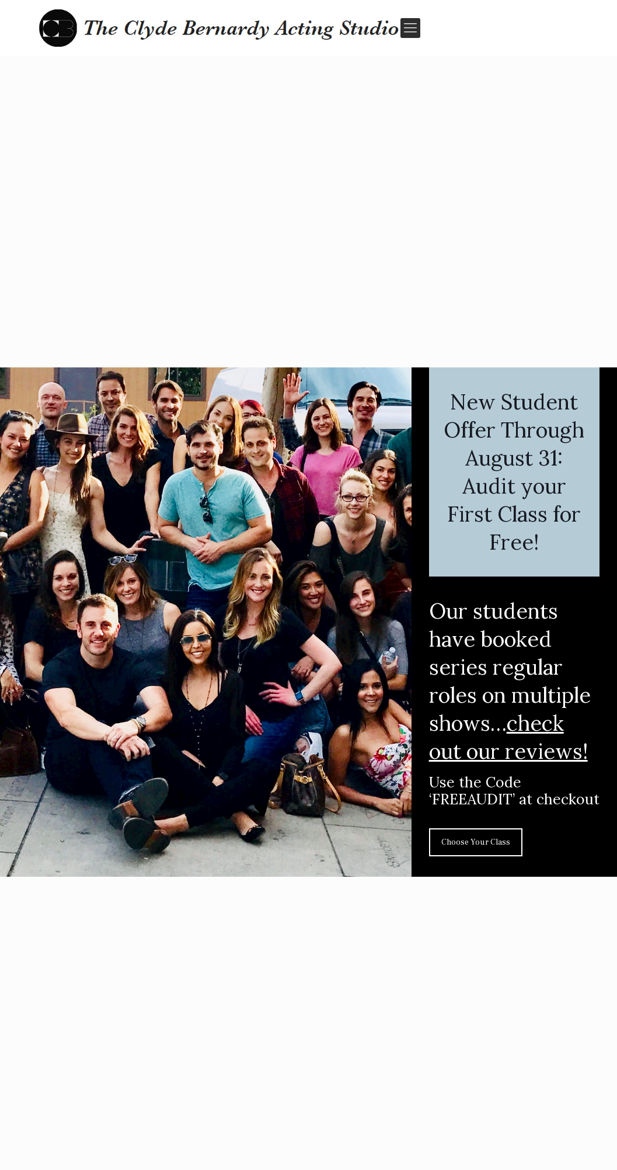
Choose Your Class (475, 842)
